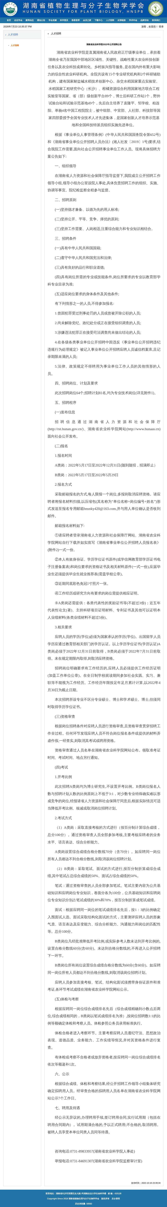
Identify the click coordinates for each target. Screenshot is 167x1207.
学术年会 (133, 20)
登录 (161, 26)
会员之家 (87, 20)
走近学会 (18, 20)
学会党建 (53, 20)
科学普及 (64, 20)
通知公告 (41, 20)
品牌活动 (144, 20)
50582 (89, 1204)
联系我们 (156, 20)
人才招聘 (110, 20)
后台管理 (115, 1198)
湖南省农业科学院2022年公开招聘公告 (104, 44)
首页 (9, 20)
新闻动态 (30, 20)
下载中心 (98, 20)
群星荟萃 (76, 20)
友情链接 (121, 20)
